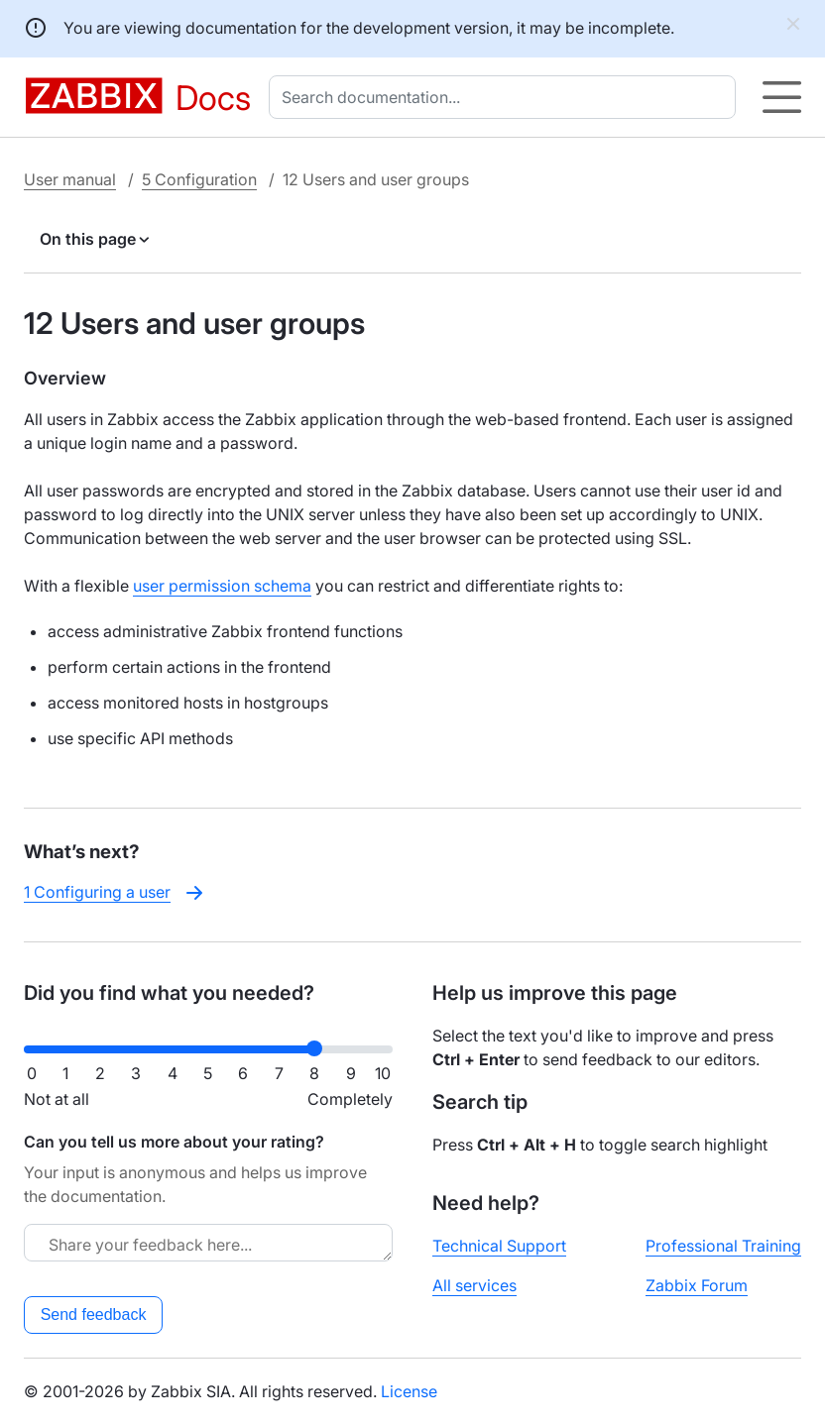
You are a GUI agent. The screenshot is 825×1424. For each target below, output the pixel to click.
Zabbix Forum (697, 1285)
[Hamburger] (782, 97)
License (409, 1391)
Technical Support (499, 1246)
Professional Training (723, 1246)
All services (474, 1285)
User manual (70, 179)
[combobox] (506, 97)
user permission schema (222, 586)
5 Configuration (199, 179)
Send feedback (94, 1314)
